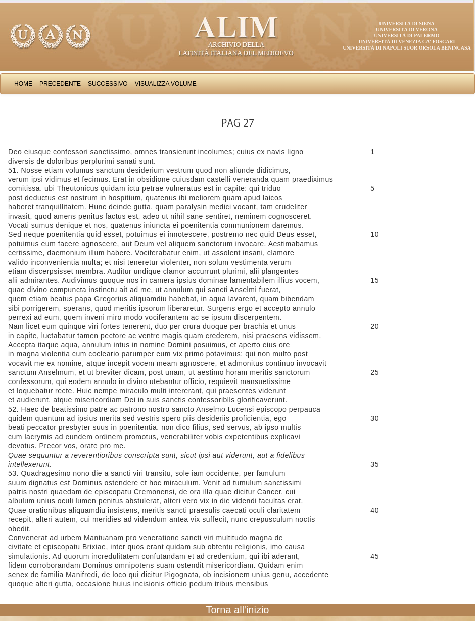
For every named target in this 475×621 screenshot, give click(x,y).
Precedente (60, 83)
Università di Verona (407, 29)
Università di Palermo (406, 35)
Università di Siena (406, 23)
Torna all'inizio (237, 609)
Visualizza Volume (166, 83)
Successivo (108, 83)
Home (23, 83)
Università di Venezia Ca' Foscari (407, 41)
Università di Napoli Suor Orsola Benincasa (407, 48)
